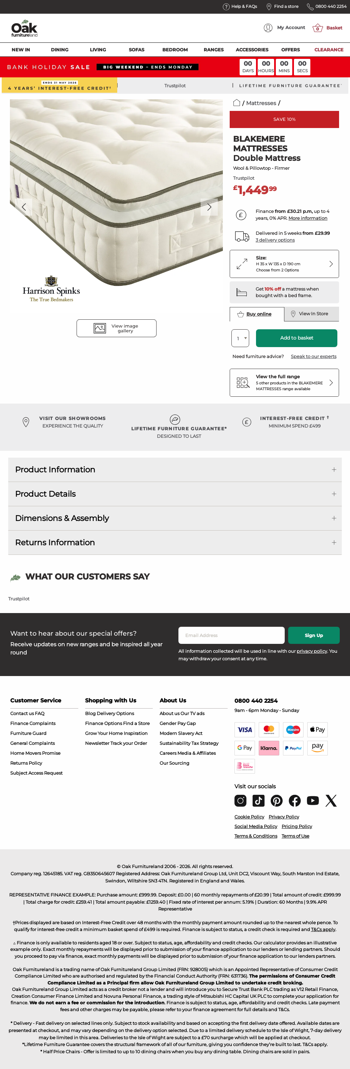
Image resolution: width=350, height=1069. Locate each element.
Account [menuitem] (284, 28)
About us (169, 713)
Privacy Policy (284, 816)
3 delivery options (275, 240)
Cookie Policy (249, 816)
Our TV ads (192, 713)
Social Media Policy (255, 826)
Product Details (45, 494)
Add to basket (296, 338)
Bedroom (175, 49)
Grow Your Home (104, 733)
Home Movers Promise (35, 753)
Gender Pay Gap (178, 723)
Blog (90, 713)
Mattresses (261, 103)
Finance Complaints (32, 723)
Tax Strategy (204, 743)
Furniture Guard (28, 733)
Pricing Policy (297, 826)
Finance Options (103, 723)
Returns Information (55, 542)
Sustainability (175, 743)
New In (21, 49)
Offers (290, 49)
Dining (59, 49)
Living (98, 49)
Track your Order (128, 743)
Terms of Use (295, 836)
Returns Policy (26, 763)
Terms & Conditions (255, 836)
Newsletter (97, 743)
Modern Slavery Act (181, 733)
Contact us (22, 713)
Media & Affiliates (196, 753)
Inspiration (136, 733)
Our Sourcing (174, 763)
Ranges (214, 49)
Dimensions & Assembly (62, 518)
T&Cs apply (323, 929)
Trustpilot (175, 85)
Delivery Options (115, 713)
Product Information (55, 469)
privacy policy (312, 651)
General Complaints (32, 743)
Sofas (136, 49)
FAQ (39, 713)
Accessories (252, 49)
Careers (168, 753)
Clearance (329, 49)
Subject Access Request (36, 773)
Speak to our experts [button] (313, 356)
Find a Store (136, 723)
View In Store (309, 313)
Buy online (254, 314)
